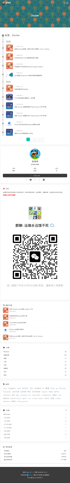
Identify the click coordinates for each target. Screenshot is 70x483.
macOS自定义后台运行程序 (17, 322)
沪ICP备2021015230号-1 (35, 477)
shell (19, 388)
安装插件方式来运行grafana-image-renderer (28, 67)
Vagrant (44, 392)
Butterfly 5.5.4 (42, 472)
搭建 (47, 388)
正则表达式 (12, 388)
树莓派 (54, 395)
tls (43, 388)
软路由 (13, 401)
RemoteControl (15, 398)
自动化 (46, 398)
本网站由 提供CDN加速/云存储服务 (35, 475)
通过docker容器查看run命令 (23, 133)
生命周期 (23, 392)
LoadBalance (46, 395)
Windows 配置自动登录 (16, 329)
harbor (40, 398)
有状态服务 (36, 392)
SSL (31, 388)
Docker (62, 388)
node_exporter (22, 401)
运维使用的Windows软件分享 (18, 316)
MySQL (25, 388)
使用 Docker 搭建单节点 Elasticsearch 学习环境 (30, 116)
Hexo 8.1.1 (29, 472)
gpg (17, 395)
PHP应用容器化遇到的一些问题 (24, 98)
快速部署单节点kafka (21, 89)
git (57, 388)
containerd (24, 395)
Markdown (7, 395)
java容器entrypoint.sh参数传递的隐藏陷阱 (28, 75)
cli (30, 395)
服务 (13, 395)
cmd (59, 395)
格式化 (56, 392)
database (6, 401)
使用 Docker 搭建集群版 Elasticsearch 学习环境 (30, 107)
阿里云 (51, 392)
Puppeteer (7, 392)
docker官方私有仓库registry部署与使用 (27, 124)
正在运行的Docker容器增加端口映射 (26, 58)
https (5, 388)
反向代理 (15, 392)
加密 (52, 398)
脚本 (29, 392)
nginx (24, 398)
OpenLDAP (36, 395)
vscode (34, 398)
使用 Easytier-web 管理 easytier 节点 (21, 309)
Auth (52, 388)
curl (29, 398)
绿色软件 (6, 398)
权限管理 (38, 388)
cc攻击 (57, 398)
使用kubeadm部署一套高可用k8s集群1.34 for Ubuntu (31, 49)
